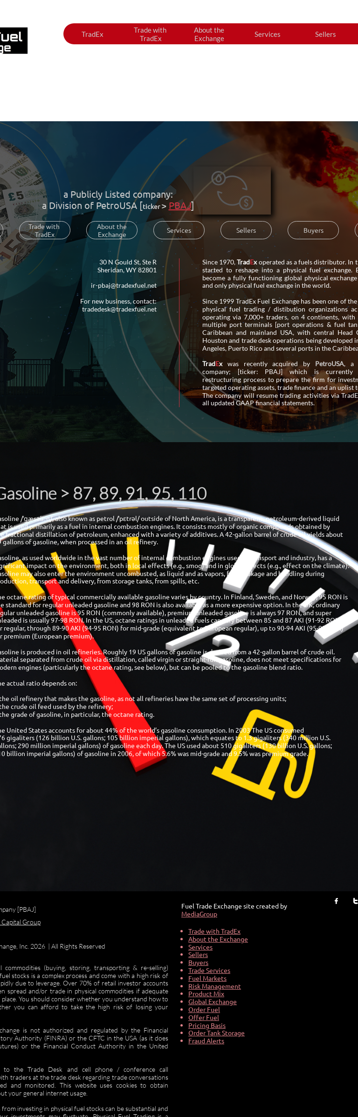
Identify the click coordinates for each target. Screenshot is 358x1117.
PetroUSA (116, 205)
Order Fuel (204, 1009)
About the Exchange (218, 939)
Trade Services (209, 970)
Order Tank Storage (216, 1032)
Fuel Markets (207, 978)
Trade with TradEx (214, 931)
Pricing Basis (207, 1025)
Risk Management (214, 986)
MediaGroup (199, 913)
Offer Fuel (203, 1017)
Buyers (198, 962)
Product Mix (206, 993)
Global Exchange (212, 1001)
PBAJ (180, 205)
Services (200, 947)
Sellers (198, 954)
